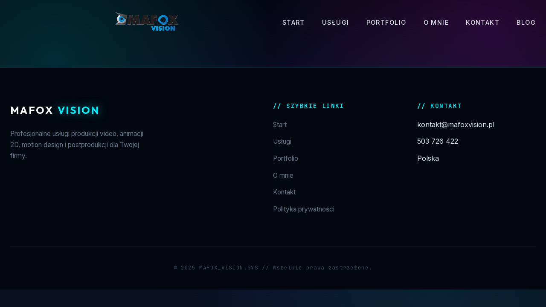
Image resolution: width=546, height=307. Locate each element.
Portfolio (386, 22)
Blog (526, 22)
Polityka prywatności (303, 209)
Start (293, 22)
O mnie (436, 22)
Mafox (54, 110)
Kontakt (483, 22)
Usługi (335, 22)
